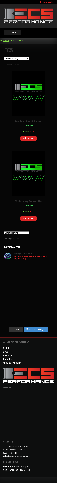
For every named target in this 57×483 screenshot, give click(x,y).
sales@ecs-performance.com (16, 456)
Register (43, 2)
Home (6, 40)
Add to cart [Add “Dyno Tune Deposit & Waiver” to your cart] (28, 138)
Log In (50, 2)
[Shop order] (16, 58)
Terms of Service (12, 363)
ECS (32, 131)
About (6, 351)
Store (6, 347)
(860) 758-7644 (10, 453)
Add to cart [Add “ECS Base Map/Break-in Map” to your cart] (28, 218)
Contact (7, 355)
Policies (7, 359)
